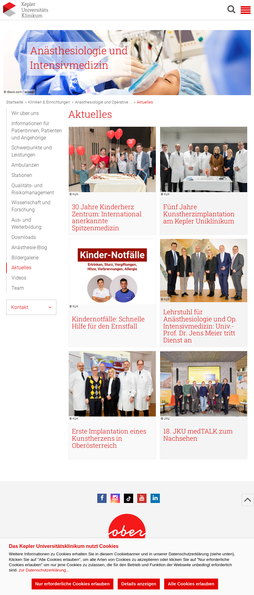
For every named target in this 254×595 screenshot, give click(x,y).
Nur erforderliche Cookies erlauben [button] (72, 583)
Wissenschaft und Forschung (30, 206)
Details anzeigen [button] (138, 583)
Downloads (23, 237)
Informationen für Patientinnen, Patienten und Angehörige (36, 131)
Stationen (21, 175)
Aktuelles (21, 268)
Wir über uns (25, 113)
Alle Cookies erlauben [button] (191, 583)
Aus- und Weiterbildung (26, 223)
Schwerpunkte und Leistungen (31, 151)
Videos (18, 278)
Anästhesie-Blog (29, 247)
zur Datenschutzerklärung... (44, 570)
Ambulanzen (25, 165)
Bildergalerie (24, 258)
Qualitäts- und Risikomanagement (32, 189)
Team (17, 288)
